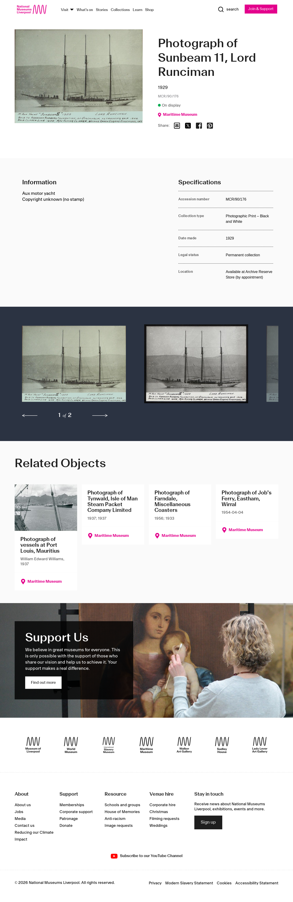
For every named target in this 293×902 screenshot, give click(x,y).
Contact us (25, 826)
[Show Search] (226, 9)
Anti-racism (115, 819)
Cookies (224, 883)
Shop (149, 10)
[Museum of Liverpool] (33, 745)
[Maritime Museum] (146, 745)
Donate (66, 826)
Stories (102, 10)
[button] (74, 366)
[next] (100, 416)
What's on (85, 10)
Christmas (158, 812)
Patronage (69, 819)
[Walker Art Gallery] (184, 745)
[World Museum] (71, 745)
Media (20, 819)
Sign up (208, 822)
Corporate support (76, 812)
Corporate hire (162, 805)
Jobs (19, 812)
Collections (120, 10)
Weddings (158, 826)
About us (23, 805)
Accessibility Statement (256, 883)
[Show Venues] (72, 10)
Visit (64, 10)
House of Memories (122, 812)
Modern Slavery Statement (189, 883)
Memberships (72, 805)
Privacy (155, 883)
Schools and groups (122, 805)
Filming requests (164, 819)
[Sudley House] (222, 745)
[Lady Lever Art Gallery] (259, 745)
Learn (137, 10)
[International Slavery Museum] (108, 745)
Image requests (119, 826)
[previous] (30, 416)
